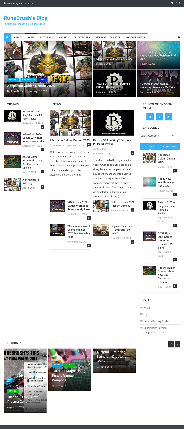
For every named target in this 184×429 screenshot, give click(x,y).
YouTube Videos (135, 37)
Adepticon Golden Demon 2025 (31, 85)
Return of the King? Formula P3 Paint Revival (113, 85)
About (18, 37)
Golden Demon (28, 79)
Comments (170, 146)
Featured (13, 79)
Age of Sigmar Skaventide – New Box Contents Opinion (32, 162)
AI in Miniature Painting (30, 181)
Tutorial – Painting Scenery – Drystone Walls (111, 356)
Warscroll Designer (108, 37)
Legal (146, 314)
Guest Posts (82, 37)
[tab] (150, 146)
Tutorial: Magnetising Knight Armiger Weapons (68, 375)
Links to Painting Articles (156, 321)
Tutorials (46, 37)
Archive (57, 364)
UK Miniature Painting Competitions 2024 (155, 330)
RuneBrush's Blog (26, 18)
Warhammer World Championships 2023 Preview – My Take (78, 231)
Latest (150, 146)
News (31, 37)
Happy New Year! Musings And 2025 (158, 57)
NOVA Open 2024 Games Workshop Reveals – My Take (157, 85)
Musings (63, 37)
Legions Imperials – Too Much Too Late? (121, 229)
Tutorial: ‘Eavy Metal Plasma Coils (23, 399)
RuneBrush (17, 91)
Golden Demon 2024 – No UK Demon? (122, 204)
